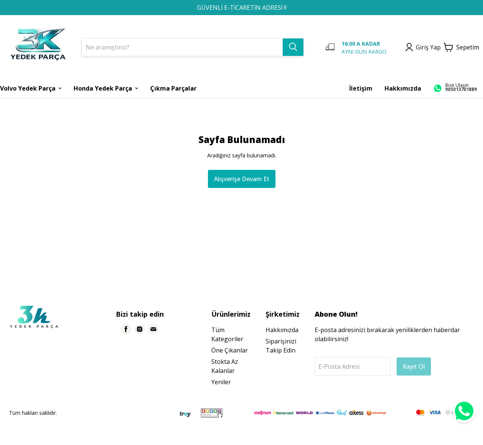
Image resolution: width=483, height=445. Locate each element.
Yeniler (221, 382)
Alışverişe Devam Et (241, 179)
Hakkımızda (282, 330)
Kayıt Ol (414, 366)
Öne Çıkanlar (229, 350)
